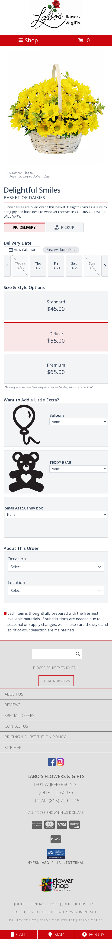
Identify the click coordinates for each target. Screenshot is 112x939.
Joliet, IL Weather (31, 912)
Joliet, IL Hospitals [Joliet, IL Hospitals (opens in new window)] (80, 904)
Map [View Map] (56, 934)
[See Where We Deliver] (56, 680)
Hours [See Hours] (93, 934)
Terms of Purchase (57, 920)
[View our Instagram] (60, 764)
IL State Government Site (74, 912)
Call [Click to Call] (18, 934)
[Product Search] (57, 654)
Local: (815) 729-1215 (56, 801)
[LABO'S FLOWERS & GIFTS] (56, 28)
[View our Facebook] (52, 764)
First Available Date (61, 249)
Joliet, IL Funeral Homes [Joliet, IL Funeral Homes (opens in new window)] (36, 904)
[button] (56, 854)
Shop (28, 40)
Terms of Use (91, 920)
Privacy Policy (22, 920)
